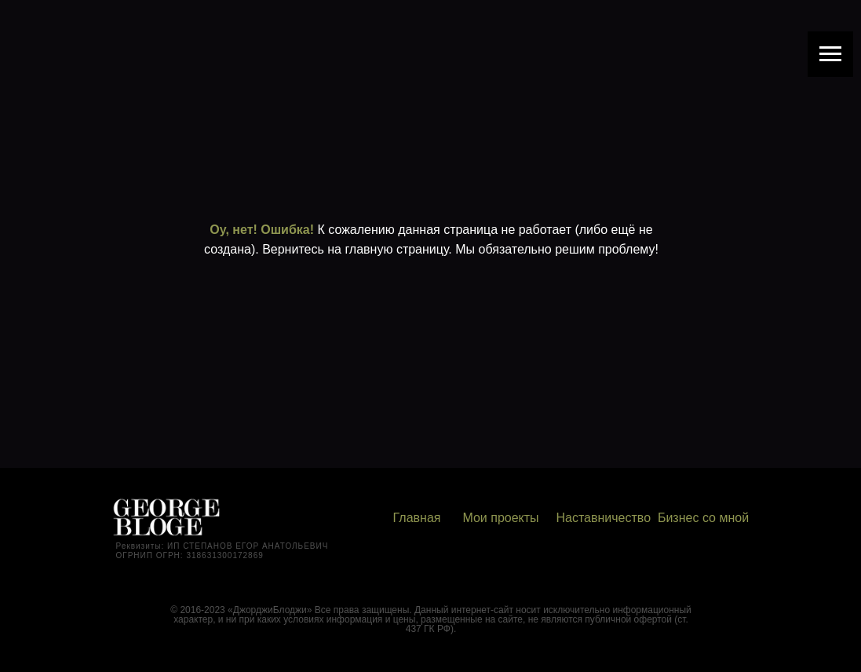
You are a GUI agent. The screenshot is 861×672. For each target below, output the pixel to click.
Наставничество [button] (603, 517)
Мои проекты (500, 517)
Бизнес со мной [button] (703, 517)
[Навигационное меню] (830, 54)
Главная (417, 517)
